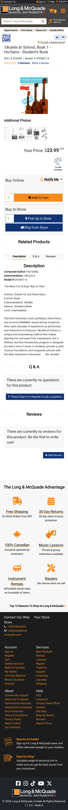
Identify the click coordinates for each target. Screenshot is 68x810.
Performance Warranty (18, 703)
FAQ (38, 695)
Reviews (41, 719)
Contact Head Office (48, 703)
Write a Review (40, 63)
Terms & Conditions (16, 715)
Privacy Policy (13, 719)
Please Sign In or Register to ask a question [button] (35, 396)
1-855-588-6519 (15, 626)
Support (40, 671)
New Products (44, 651)
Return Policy (12, 723)
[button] (51, 9)
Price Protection (14, 711)
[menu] (62, 9)
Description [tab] (19, 256)
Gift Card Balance (15, 675)
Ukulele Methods (58, 30)
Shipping (41, 683)
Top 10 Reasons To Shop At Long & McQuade (37, 606)
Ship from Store (34, 227)
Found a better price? (51, 42)
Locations (42, 699)
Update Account (14, 663)
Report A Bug (43, 723)
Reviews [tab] (51, 256)
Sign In (9, 651)
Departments (11, 30)
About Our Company (17, 699)
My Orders (11, 671)
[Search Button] (43, 21)
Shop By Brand (45, 715)
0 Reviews (24, 63)
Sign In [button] (41, 1)
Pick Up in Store (38, 218)
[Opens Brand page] (6, 38)
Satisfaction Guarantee (18, 707)
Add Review (53, 455)
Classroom (41, 30)
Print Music (26, 30)
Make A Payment (15, 667)
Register (9, 655)
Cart (7, 659)
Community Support (16, 695)
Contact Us (8, 1)
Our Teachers (12, 727)
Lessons (41, 659)
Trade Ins (41, 667)
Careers (40, 707)
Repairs (40, 663)
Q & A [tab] (36, 256)
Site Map (41, 711)
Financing (42, 675)
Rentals (40, 655)
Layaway (41, 679)
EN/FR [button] (61, 1)
